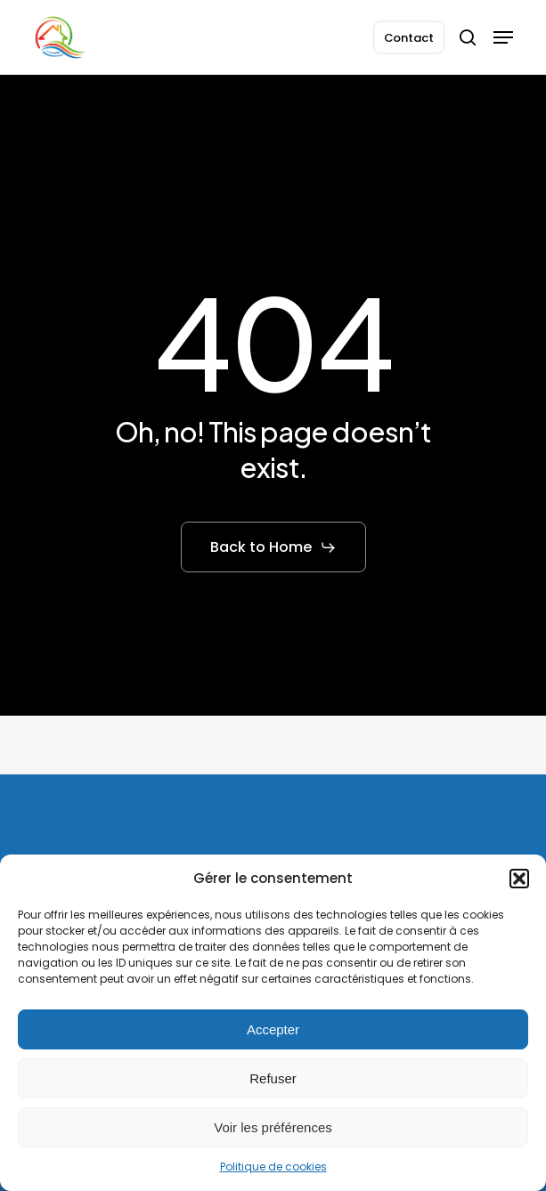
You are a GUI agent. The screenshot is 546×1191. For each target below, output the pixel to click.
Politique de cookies (273, 1166)
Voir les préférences (273, 1127)
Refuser (273, 1078)
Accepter (273, 1029)
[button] (519, 878)
